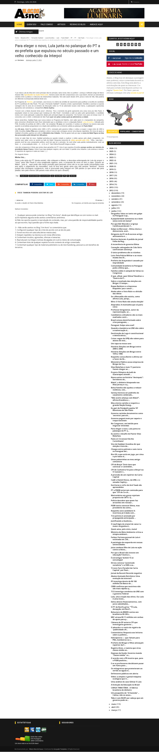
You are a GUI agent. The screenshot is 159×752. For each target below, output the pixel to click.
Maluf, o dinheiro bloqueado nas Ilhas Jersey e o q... (125, 383)
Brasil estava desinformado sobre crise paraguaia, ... (126, 321)
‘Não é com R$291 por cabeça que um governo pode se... (127, 699)
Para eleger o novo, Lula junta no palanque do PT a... (125, 430)
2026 (111, 148)
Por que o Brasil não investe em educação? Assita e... (125, 554)
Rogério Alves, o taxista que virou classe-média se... (126, 649)
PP (71, 38)
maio (114, 704)
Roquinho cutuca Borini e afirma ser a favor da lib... (127, 358)
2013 (111, 187)
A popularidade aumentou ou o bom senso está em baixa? (127, 220)
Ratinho (30, 102)
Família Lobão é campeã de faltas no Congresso (127, 272)
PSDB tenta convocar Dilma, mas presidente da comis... (125, 507)
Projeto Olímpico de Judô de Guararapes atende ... (123, 373)
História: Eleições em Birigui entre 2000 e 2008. (126, 348)
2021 (111, 163)
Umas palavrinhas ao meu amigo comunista (125, 460)
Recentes (112, 132)
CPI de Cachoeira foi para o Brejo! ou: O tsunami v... (127, 471)
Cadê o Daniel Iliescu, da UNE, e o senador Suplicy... (125, 481)
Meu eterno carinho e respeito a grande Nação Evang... (125, 404)
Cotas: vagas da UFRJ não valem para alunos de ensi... (127, 339)
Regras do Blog (78, 24)
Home (20, 24)
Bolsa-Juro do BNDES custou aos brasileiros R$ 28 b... (125, 613)
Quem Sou (32, 24)
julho (114, 208)
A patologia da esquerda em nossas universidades (127, 543)
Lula (57, 38)
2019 (111, 169)
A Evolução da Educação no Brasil (125, 685)
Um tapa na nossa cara (121, 344)
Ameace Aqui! (96, 24)
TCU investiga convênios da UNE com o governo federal (127, 593)
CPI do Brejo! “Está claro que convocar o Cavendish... (123, 466)
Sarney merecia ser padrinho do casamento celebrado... (125, 394)
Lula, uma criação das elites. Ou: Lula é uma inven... (127, 598)
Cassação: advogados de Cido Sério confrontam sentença (126, 248)
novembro (116, 196)
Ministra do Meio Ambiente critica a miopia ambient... (127, 533)
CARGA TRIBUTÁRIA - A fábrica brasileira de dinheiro (124, 689)
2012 (111, 190)
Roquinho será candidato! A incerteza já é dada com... (123, 512)
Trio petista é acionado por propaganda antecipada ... (123, 517)
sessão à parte (137, 93)
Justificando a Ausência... (122, 521)
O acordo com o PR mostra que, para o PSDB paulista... (127, 659)
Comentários (138, 132)
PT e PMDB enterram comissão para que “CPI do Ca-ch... (127, 491)
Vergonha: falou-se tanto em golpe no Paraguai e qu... (126, 215)
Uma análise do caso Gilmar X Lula (126, 682)
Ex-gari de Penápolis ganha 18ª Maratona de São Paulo (124, 409)
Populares (125, 132)
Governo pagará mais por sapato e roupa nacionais (126, 419)
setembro (116, 202)
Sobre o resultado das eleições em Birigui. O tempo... (126, 282)
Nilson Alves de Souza (36, 749)
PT (75, 38)
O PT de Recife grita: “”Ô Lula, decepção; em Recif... (124, 608)
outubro (115, 199)
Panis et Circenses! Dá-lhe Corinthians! (122, 440)
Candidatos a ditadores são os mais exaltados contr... (127, 316)
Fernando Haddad (37, 38)
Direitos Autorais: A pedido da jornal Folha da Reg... (127, 240)
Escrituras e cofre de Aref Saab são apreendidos (126, 486)
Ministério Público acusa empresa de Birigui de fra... (127, 363)
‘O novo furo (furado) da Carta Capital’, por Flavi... (124, 569)
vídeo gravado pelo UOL (79, 140)
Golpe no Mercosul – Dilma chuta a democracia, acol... (126, 230)
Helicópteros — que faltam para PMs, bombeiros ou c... (125, 639)
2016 (111, 178)
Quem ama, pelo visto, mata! (124, 529)
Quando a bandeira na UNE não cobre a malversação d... (127, 329)
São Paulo (81, 38)
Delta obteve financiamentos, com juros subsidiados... (126, 603)
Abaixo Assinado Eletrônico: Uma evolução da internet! (125, 577)
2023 (111, 157)
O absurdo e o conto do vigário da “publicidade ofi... (126, 628)
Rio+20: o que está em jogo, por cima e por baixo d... (127, 455)
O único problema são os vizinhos (125, 253)
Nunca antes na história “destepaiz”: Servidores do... (127, 378)
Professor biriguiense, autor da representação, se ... (125, 311)
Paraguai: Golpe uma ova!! (122, 325)
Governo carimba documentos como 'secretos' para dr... (127, 414)
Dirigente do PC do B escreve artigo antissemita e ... (127, 235)
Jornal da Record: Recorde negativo (126, 573)
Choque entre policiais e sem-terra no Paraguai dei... (126, 450)
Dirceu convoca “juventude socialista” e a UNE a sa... (123, 564)
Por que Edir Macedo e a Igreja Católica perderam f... (124, 225)
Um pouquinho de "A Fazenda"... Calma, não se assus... (125, 694)
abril (114, 707)
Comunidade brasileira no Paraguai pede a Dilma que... (126, 267)
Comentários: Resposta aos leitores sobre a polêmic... (127, 634)
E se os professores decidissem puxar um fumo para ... (127, 664)
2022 (111, 160)
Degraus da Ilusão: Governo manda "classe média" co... (126, 654)
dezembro (116, 193)
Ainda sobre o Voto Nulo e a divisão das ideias (126, 292)
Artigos (62, 24)
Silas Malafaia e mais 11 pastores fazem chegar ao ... (126, 368)
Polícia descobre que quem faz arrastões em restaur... (124, 501)
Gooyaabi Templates (60, 749)
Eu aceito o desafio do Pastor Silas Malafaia (126, 435)
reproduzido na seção (41, 95)
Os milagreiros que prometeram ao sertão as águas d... (127, 669)
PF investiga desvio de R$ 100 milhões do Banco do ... (124, 582)
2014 (111, 184)
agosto (115, 205)
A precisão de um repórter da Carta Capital (126, 476)
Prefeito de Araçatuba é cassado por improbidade (127, 262)
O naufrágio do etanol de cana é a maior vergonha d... (126, 525)
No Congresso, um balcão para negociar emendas (124, 425)
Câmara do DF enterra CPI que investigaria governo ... (124, 623)
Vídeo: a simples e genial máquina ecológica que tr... (126, 678)
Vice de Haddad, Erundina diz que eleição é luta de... (125, 445)
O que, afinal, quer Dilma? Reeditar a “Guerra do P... (127, 277)
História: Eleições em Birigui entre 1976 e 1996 (126, 353)
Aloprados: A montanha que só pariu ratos (127, 306)
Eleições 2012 (25, 38)
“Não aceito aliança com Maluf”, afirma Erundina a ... (125, 399)
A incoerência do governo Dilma (125, 244)
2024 (111, 154)
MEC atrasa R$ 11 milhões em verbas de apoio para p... (127, 618)
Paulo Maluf (64, 38)
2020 (111, 166)
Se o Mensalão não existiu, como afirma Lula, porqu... (125, 298)
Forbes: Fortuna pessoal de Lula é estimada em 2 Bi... (125, 538)
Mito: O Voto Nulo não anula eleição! (127, 302)
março (115, 710)
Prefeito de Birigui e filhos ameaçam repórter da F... (127, 644)
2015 (111, 181)
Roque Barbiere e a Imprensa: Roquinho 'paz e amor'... (124, 287)
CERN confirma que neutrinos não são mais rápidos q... (126, 587)
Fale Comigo (47, 24)
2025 (111, 151)
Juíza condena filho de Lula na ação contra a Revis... (126, 548)
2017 (111, 175)
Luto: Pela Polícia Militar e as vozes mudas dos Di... (126, 257)
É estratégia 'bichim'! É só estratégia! (122, 559)
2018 (111, 172)
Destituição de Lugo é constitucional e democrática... (127, 334)
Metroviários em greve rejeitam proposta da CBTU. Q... (125, 496)
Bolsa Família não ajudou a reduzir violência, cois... (126, 389)
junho (114, 211)
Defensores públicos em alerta (124, 674)
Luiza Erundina (49, 38)
